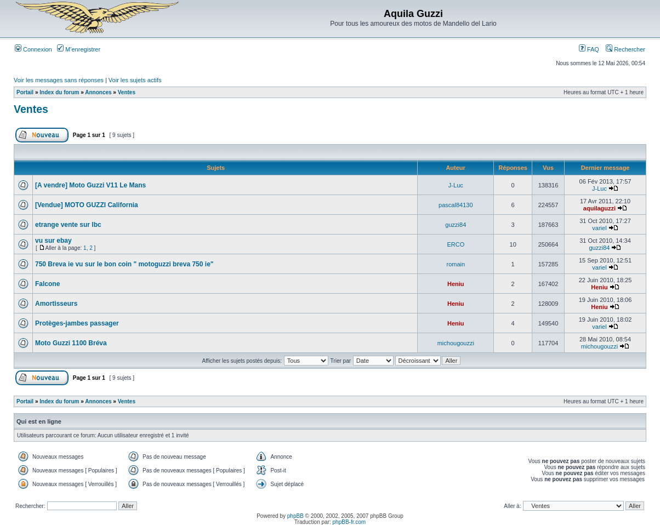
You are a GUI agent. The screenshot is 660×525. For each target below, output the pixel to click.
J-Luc (455, 185)
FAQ (589, 49)
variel (599, 228)
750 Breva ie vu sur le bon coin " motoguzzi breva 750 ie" (124, 264)
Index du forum (59, 92)
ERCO (455, 244)
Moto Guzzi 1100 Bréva (71, 343)
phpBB (295, 516)
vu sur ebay (53, 240)
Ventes (126, 92)
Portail (24, 92)
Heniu (455, 284)
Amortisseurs (56, 303)
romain (456, 264)
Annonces (98, 92)
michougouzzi (455, 343)
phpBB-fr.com (349, 522)
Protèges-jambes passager (77, 323)
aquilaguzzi (599, 208)
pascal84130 (456, 205)
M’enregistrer (78, 49)
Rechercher (625, 49)
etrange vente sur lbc (68, 225)
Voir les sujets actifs (135, 80)
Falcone (47, 284)
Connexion (33, 49)
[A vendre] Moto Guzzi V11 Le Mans (90, 185)
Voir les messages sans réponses (59, 80)
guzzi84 (455, 224)
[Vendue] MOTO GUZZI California (86, 205)
